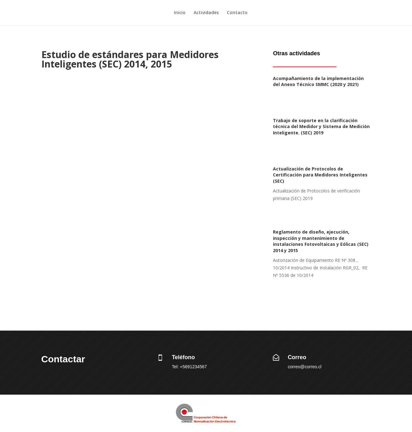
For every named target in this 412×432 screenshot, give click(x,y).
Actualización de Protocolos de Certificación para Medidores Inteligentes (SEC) (320, 175)
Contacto (237, 12)
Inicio (179, 12)
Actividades (206, 12)
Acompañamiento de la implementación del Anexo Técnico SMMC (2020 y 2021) (318, 81)
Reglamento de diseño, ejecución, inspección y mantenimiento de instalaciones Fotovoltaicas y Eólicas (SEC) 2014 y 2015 (320, 241)
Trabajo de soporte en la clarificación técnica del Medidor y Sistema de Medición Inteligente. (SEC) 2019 (321, 126)
